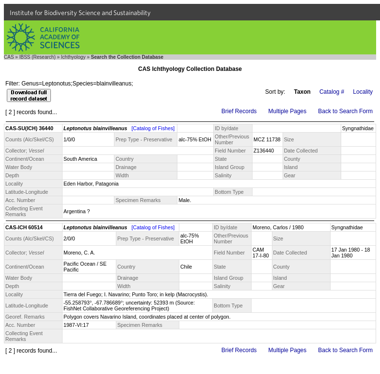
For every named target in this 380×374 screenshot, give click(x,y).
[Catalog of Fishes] (152, 128)
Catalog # (331, 91)
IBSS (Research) (37, 57)
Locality (363, 91)
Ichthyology (73, 57)
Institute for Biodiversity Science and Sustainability (80, 13)
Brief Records (239, 111)
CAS (9, 57)
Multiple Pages (288, 111)
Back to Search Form (345, 111)
